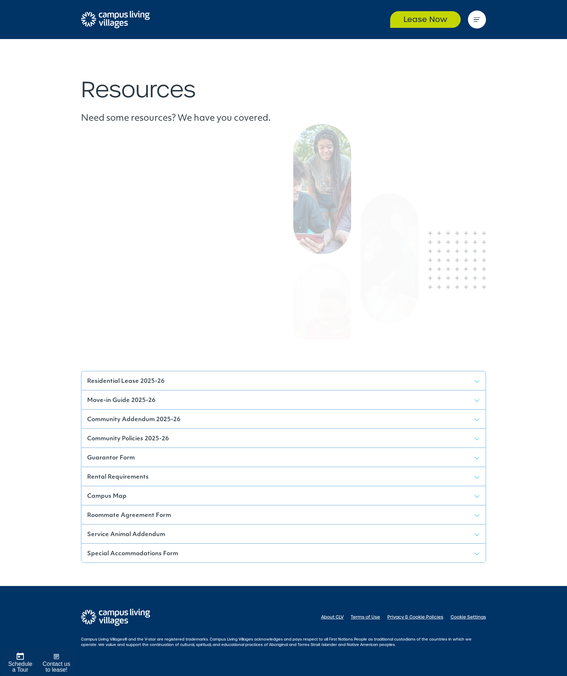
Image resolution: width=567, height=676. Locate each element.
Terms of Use (365, 617)
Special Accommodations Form (132, 554)
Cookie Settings (468, 617)
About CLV (332, 617)
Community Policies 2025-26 (128, 439)
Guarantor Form (111, 458)
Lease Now (425, 19)
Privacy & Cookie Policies (415, 617)
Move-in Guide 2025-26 (121, 400)
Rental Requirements (118, 477)
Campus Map (107, 496)
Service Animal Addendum (126, 535)
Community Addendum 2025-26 (133, 420)
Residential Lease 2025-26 (126, 381)
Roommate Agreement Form (129, 515)
